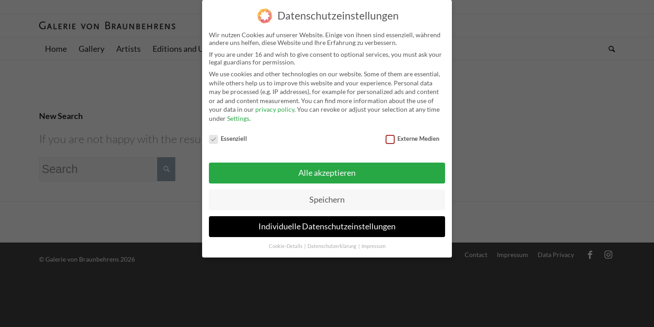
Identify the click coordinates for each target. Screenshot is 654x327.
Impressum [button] (374, 237)
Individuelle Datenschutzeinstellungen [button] (327, 218)
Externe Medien (412, 129)
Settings (238, 110)
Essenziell (228, 129)
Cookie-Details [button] (286, 237)
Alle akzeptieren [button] (327, 164)
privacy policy (274, 100)
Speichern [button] (327, 191)
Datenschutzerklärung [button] (332, 237)
